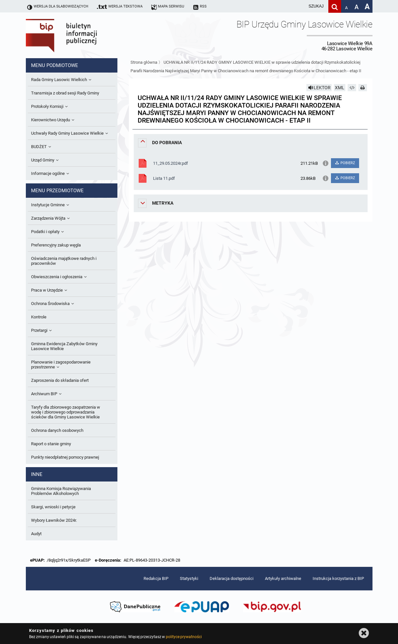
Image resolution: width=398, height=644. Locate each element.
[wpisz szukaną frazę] (300, 6)
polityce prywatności (184, 637)
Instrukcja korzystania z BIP (338, 578)
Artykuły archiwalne (283, 578)
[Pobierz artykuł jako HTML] (352, 87)
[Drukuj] (362, 87)
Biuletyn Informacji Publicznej (80, 35)
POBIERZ (345, 163)
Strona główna (143, 62)
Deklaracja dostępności (231, 578)
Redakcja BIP (156, 578)
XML (339, 87)
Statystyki (189, 578)
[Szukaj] (334, 6)
